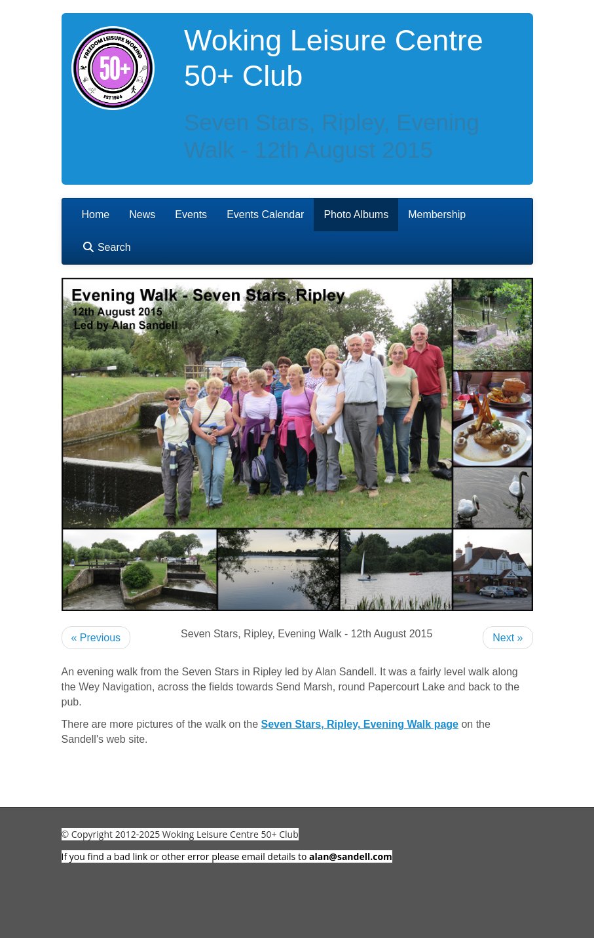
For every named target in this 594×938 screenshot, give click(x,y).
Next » (507, 637)
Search (106, 247)
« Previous (96, 637)
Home (96, 214)
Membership (437, 214)
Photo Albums (356, 214)
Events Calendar (265, 214)
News (142, 214)
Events (191, 214)
